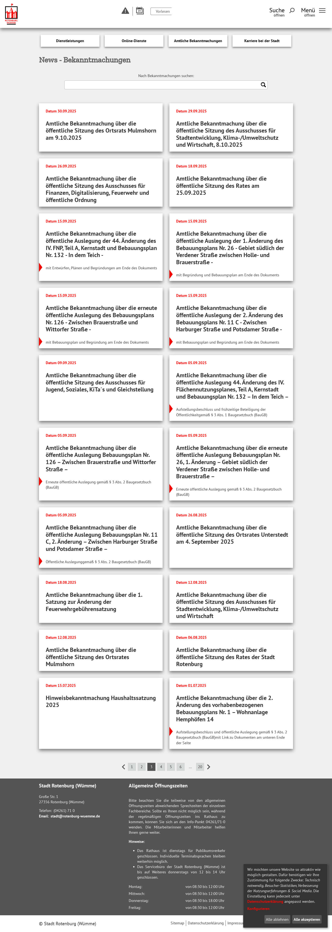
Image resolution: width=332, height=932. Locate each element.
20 (200, 766)
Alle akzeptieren (307, 919)
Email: (44, 816)
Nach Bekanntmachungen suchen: (166, 75)
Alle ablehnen (277, 919)
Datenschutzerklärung (265, 901)
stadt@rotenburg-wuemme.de (75, 816)
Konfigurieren (258, 908)
